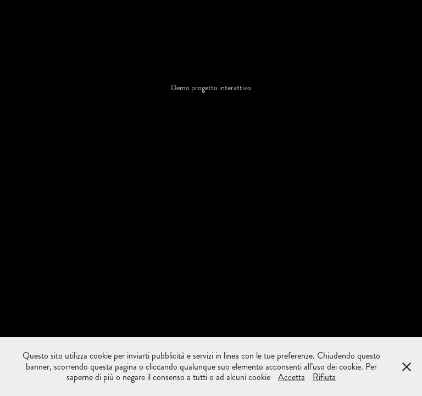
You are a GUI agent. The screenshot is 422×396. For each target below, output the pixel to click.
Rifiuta (324, 377)
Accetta (291, 377)
